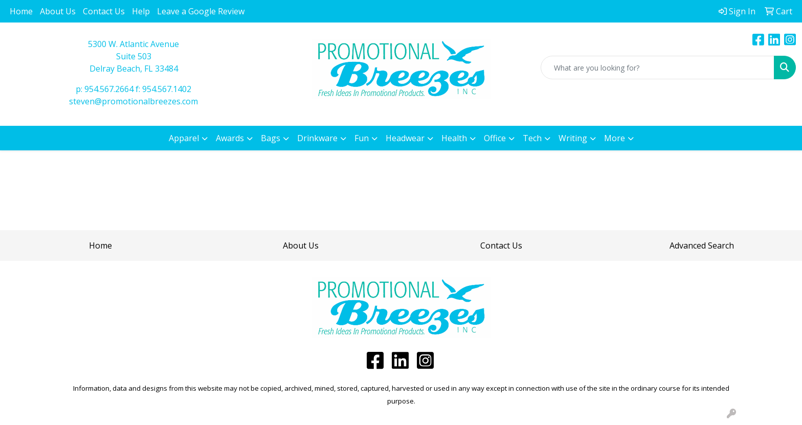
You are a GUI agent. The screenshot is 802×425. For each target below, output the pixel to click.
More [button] (614, 138)
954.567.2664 (108, 89)
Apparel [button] (184, 138)
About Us (58, 11)
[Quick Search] (657, 67)
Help (141, 11)
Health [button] (454, 138)
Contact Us (104, 11)
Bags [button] (270, 138)
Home (21, 11)
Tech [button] (532, 138)
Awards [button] (230, 138)
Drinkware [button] (317, 138)
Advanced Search (702, 245)
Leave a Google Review (200, 11)
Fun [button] (361, 138)
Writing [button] (573, 138)
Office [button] (495, 138)
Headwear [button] (405, 138)
